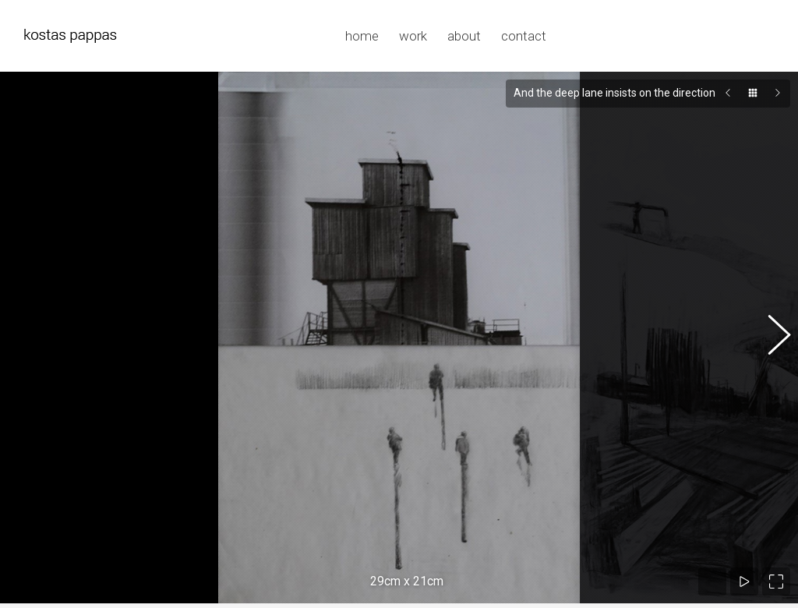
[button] (770, 329)
